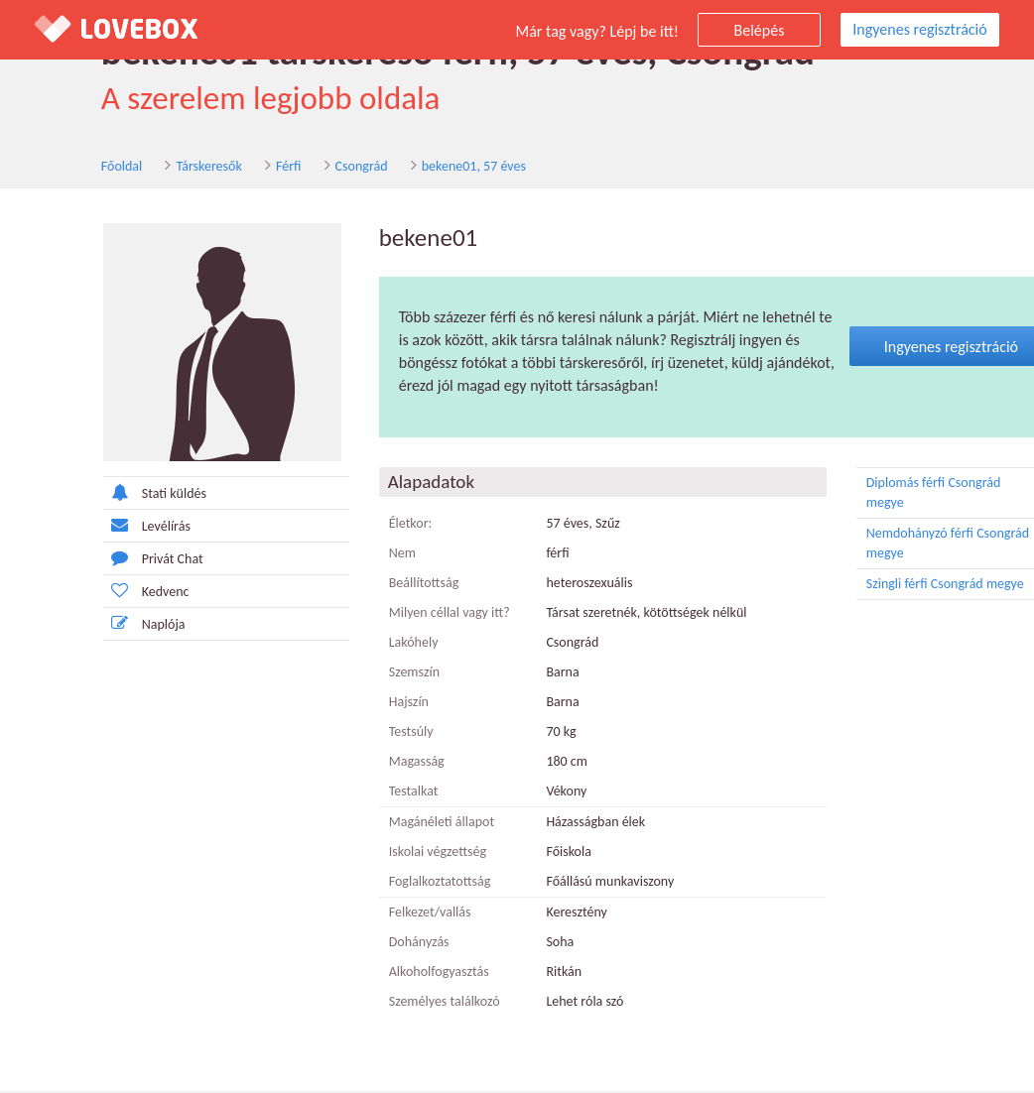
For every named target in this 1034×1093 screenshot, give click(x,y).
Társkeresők (167, 167)
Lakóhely (370, 644)
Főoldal (80, 167)
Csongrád (320, 167)
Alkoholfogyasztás (395, 973)
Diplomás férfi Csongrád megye (926, 494)
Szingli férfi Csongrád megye (926, 586)
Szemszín (370, 674)
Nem (358, 554)
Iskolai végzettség (394, 853)
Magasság (373, 763)
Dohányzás (375, 943)
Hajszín (365, 703)
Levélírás (103, 528)
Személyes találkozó (400, 1003)
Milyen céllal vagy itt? (405, 614)
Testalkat (370, 793)
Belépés (759, 30)
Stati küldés (111, 495)
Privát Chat (110, 561)
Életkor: (367, 525)
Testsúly (367, 733)
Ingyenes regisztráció (919, 29)
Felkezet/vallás (386, 914)
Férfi (246, 167)
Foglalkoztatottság (396, 883)
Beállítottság (380, 584)
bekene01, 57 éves (432, 167)
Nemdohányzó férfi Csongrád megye (926, 544)
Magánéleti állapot (398, 823)
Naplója (101, 626)
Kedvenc (103, 593)
